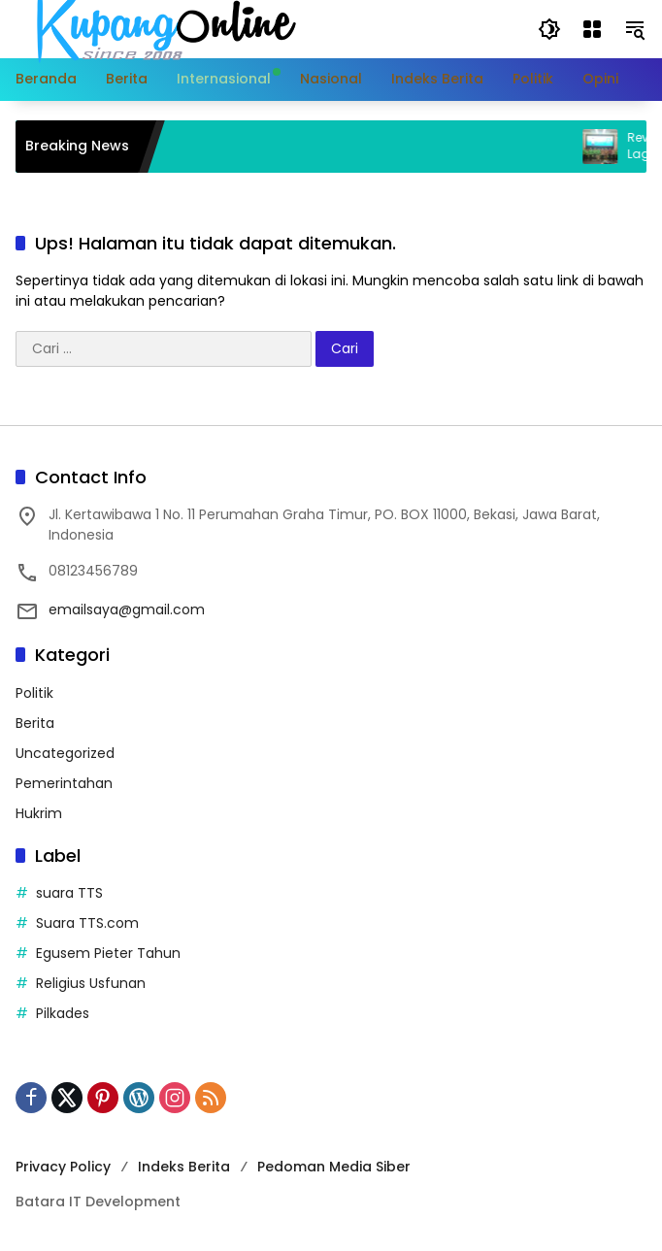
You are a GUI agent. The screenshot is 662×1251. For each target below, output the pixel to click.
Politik (34, 693)
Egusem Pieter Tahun (108, 953)
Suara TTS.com (87, 923)
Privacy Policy (63, 1166)
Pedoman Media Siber (334, 1166)
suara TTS (69, 893)
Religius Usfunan (91, 983)
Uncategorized (65, 753)
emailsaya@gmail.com (127, 609)
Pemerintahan (64, 783)
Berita (35, 723)
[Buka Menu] (592, 29)
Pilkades (62, 1013)
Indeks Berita (184, 1166)
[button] (549, 29)
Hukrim (39, 813)
